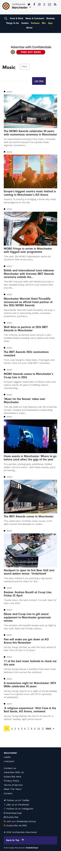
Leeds (7, 757)
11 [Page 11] (43, 728)
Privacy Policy (11, 780)
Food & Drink (16, 18)
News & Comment (35, 18)
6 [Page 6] (25, 728)
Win (44, 23)
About (29, 27)
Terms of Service (13, 785)
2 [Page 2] (12, 728)
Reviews (50, 18)
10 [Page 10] (38, 728)
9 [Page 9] (34, 728)
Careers (8, 793)
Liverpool (9, 761)
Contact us (10, 768)
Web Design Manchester (14, 848)
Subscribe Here (12, 776)
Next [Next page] (50, 728)
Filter (24, 66)
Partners (35, 23)
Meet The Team (12, 789)
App (50, 23)
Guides (25, 23)
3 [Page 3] (15, 728)
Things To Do (12, 23)
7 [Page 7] (28, 728)
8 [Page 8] (31, 728)
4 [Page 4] (18, 728)
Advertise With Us (14, 772)
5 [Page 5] (21, 728)
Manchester (10, 752)
